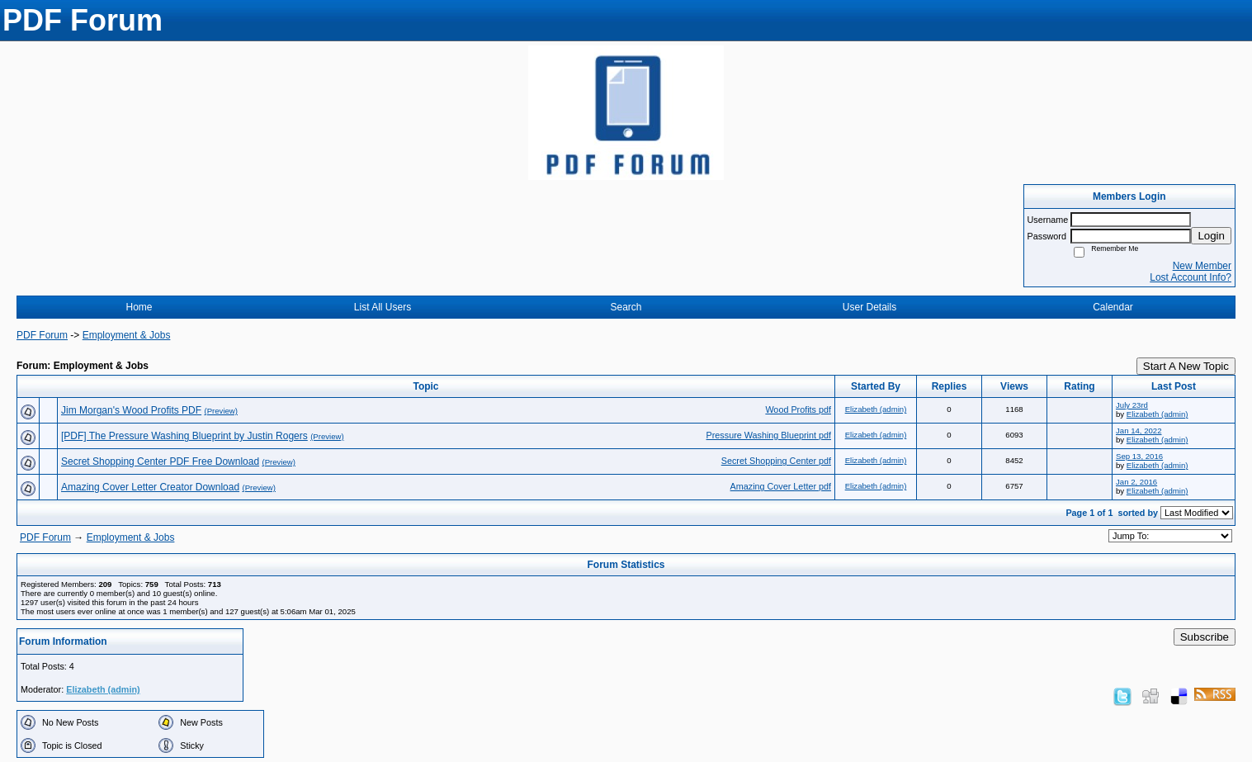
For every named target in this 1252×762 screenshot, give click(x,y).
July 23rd (1132, 404)
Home (138, 307)
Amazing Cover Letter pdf (780, 486)
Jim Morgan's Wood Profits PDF (131, 410)
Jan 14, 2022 (1138, 430)
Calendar (1113, 307)
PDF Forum (42, 335)
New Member (1202, 266)
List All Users (382, 307)
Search (625, 307)
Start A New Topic (1186, 366)
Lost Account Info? (1190, 277)
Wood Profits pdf (798, 409)
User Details (869, 307)
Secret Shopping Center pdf (776, 461)
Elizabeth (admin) (876, 409)
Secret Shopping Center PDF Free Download (160, 461)
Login (1211, 236)
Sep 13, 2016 (1139, 456)
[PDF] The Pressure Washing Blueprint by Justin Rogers (184, 436)
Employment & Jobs (127, 335)
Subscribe (1204, 637)
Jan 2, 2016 (1136, 481)
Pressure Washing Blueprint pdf (768, 435)
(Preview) (221, 410)
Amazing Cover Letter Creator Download (150, 487)
